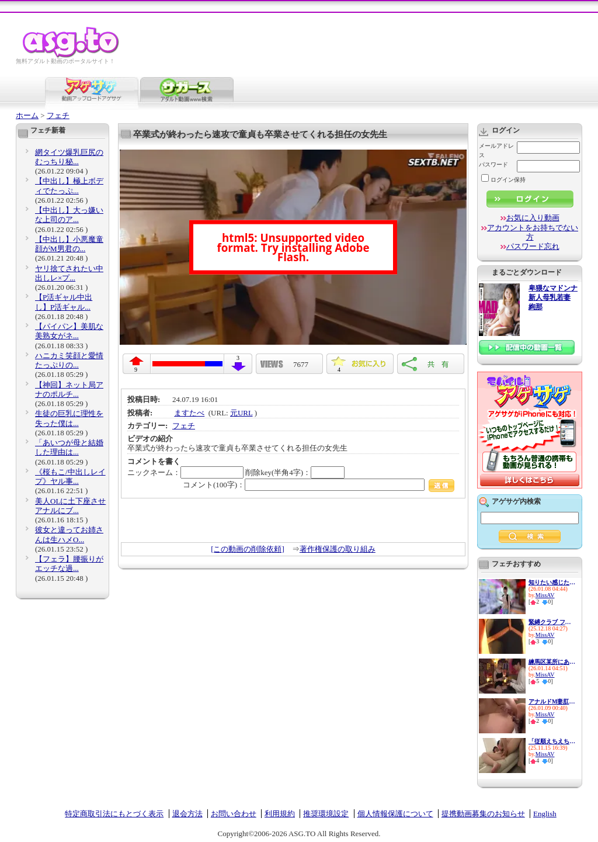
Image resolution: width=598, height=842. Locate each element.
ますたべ (189, 412)
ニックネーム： (185, 472)
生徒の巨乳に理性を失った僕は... (69, 418)
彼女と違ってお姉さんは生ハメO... (69, 534)
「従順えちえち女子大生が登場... (552, 741)
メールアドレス (496, 150)
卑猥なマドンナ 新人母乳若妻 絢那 (553, 297)
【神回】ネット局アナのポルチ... (69, 389)
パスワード (493, 164)
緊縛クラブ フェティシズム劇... (552, 622)
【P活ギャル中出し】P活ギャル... (63, 302)
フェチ (58, 115)
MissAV (545, 595)
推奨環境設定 (326, 813)
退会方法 (187, 813)
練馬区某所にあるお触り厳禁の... (552, 662)
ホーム (27, 115)
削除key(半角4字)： (295, 472)
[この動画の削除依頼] (247, 549)
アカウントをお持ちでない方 (532, 232)
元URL (241, 412)
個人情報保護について (395, 813)
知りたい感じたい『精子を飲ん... (552, 582)
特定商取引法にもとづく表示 (114, 813)
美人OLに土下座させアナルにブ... (70, 506)
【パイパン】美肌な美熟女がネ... (69, 331)
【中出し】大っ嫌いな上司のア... (69, 215)
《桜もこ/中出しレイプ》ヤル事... (70, 476)
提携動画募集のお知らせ (483, 813)
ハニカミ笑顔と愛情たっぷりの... (69, 360)
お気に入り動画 (532, 217)
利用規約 (280, 813)
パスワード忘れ (532, 246)
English (545, 813)
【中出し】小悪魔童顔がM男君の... (69, 244)
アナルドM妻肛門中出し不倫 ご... (552, 701)
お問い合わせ (233, 813)
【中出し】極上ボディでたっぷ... (69, 185)
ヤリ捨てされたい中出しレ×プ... (69, 273)
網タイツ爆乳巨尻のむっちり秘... (69, 157)
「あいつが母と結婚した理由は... (69, 447)
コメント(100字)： (318, 484)
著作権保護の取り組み (338, 549)
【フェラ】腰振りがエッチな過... (69, 564)
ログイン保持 (503, 179)
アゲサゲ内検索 (516, 501)
